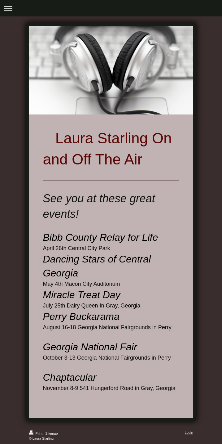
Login (189, 432)
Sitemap (51, 433)
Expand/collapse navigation (111, 8)
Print (36, 433)
